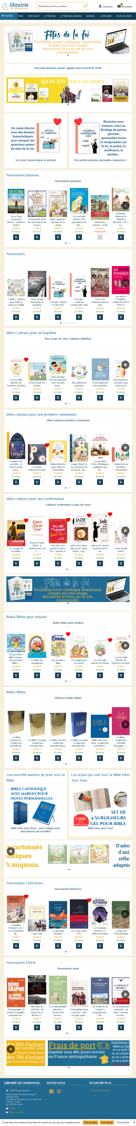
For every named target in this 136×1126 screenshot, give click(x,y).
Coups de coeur (123, 16)
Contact (11, 1108)
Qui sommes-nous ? (100, 1090)
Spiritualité (34, 16)
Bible (20, 16)
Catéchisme (106, 16)
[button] (68, 55)
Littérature (50, 16)
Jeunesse (90, 16)
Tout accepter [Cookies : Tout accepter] (90, 1122)
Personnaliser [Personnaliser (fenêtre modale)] (123, 1122)
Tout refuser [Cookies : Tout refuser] (106, 1122)
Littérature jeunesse (70, 16)
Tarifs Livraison (14, 1112)
